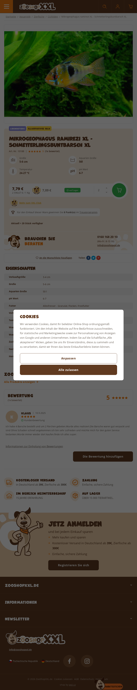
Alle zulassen (68, 370)
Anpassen (68, 358)
